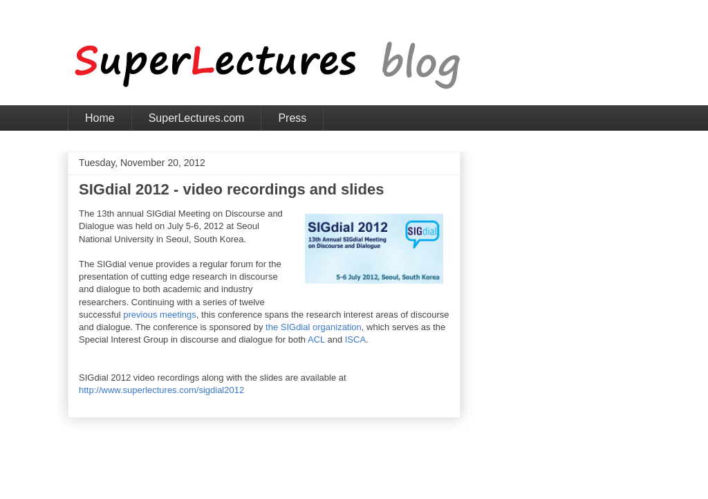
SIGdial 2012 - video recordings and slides (231, 189)
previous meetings (159, 314)
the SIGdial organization (314, 327)
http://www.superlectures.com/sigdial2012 (161, 390)
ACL (316, 339)
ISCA (355, 339)
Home (100, 118)
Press (292, 118)
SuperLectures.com (197, 118)
